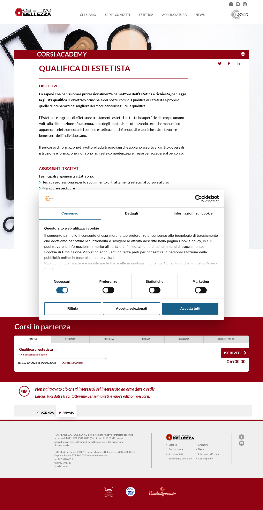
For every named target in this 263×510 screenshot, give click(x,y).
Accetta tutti (190, 308)
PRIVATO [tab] (68, 412)
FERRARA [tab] (70, 339)
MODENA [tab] (109, 339)
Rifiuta (72, 308)
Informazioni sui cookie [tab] (193, 213)
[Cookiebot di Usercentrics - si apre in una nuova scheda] (201, 198)
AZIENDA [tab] (47, 412)
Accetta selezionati (131, 308)
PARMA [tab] (146, 339)
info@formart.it (62, 466)
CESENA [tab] (33, 339)
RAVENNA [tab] (184, 339)
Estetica (146, 14)
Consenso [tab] (69, 213)
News (200, 14)
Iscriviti (235, 353)
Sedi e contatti (117, 14)
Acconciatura (174, 14)
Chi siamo (88, 14)
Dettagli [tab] (131, 213)
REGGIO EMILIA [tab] (226, 339)
